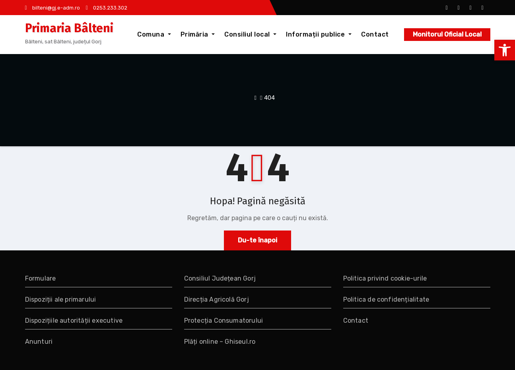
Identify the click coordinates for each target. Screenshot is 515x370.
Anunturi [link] (39, 341)
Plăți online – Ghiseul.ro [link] (220, 341)
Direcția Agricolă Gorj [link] (216, 299)
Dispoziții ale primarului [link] (60, 299)
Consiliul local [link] (250, 34)
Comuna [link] (154, 34)
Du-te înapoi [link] (257, 240)
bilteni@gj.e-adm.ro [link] (52, 8)
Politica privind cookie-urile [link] (385, 278)
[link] (504, 50)
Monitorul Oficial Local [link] (447, 34)
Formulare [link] (40, 278)
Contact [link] (375, 34)
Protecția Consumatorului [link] (223, 320)
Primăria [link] (198, 34)
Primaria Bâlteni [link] (69, 28)
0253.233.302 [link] (106, 8)
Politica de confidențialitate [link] (386, 299)
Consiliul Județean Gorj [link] (220, 278)
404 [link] (269, 97)
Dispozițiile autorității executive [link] (74, 320)
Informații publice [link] (319, 34)
